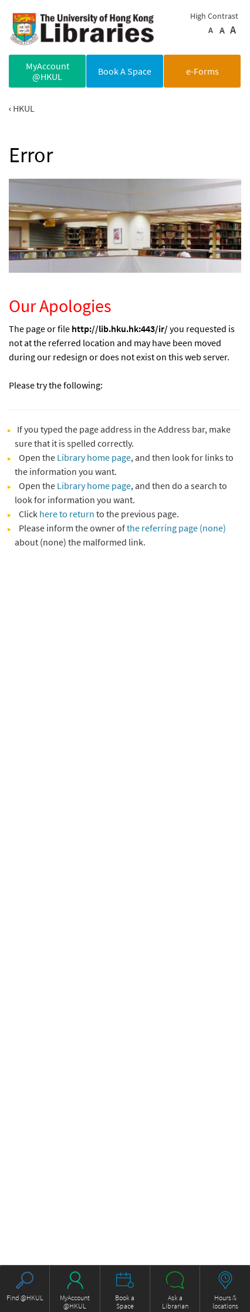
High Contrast (214, 16)
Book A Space (124, 71)
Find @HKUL (24, 1297)
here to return (66, 514)
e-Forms (202, 71)
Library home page (94, 457)
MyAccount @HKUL (47, 71)
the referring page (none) (176, 528)
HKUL (24, 108)
